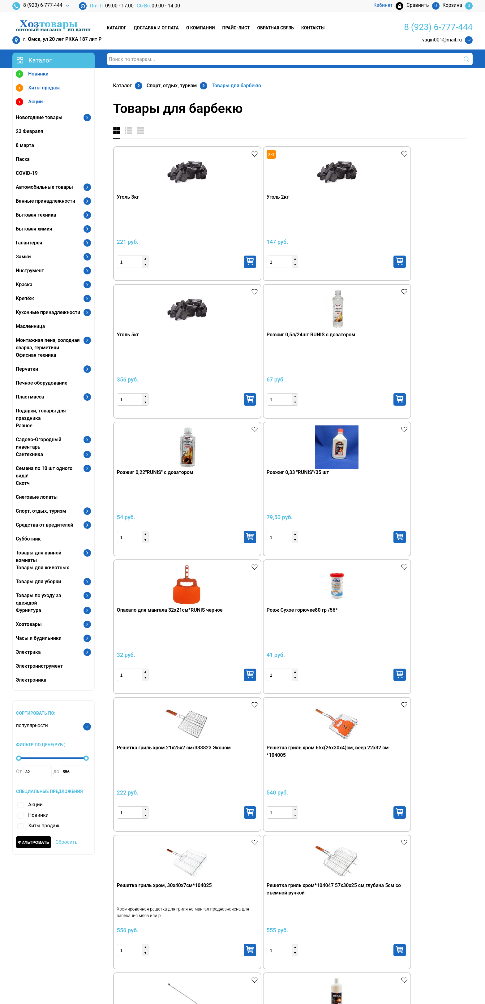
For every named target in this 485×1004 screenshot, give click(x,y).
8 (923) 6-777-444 (37, 6)
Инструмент (30, 271)
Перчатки (27, 369)
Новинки (32, 74)
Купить (188, 262)
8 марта (25, 145)
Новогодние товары (39, 117)
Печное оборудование (41, 383)
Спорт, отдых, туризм (41, 511)
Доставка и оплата (156, 27)
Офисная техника (36, 355)
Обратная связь (275, 27)
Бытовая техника (36, 215)
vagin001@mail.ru (442, 40)
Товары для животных (42, 568)
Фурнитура (28, 610)
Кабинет (376, 912)
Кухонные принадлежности (48, 312)
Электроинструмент (39, 666)
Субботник (28, 539)
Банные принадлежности (45, 201)
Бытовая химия (34, 229)
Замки (23, 257)
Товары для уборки (38, 581)
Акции (29, 102)
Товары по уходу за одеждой (38, 599)
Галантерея (29, 243)
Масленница (30, 326)
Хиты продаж (38, 88)
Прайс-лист (236, 27)
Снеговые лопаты (37, 497)
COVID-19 (27, 173)
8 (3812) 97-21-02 (42, 931)
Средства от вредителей (44, 525)
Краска (24, 284)
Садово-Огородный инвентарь (38, 443)
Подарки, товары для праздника (41, 414)
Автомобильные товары (44, 187)
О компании (200, 27)
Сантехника (29, 454)
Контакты (312, 27)
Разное (24, 426)
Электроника (31, 680)
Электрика (28, 652)
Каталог (116, 27)
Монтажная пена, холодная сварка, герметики (48, 344)
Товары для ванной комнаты (38, 556)
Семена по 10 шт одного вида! (44, 472)
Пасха (23, 159)
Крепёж (25, 298)
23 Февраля (29, 131)
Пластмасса (30, 397)
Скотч (23, 483)
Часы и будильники (39, 638)
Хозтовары (29, 624)
